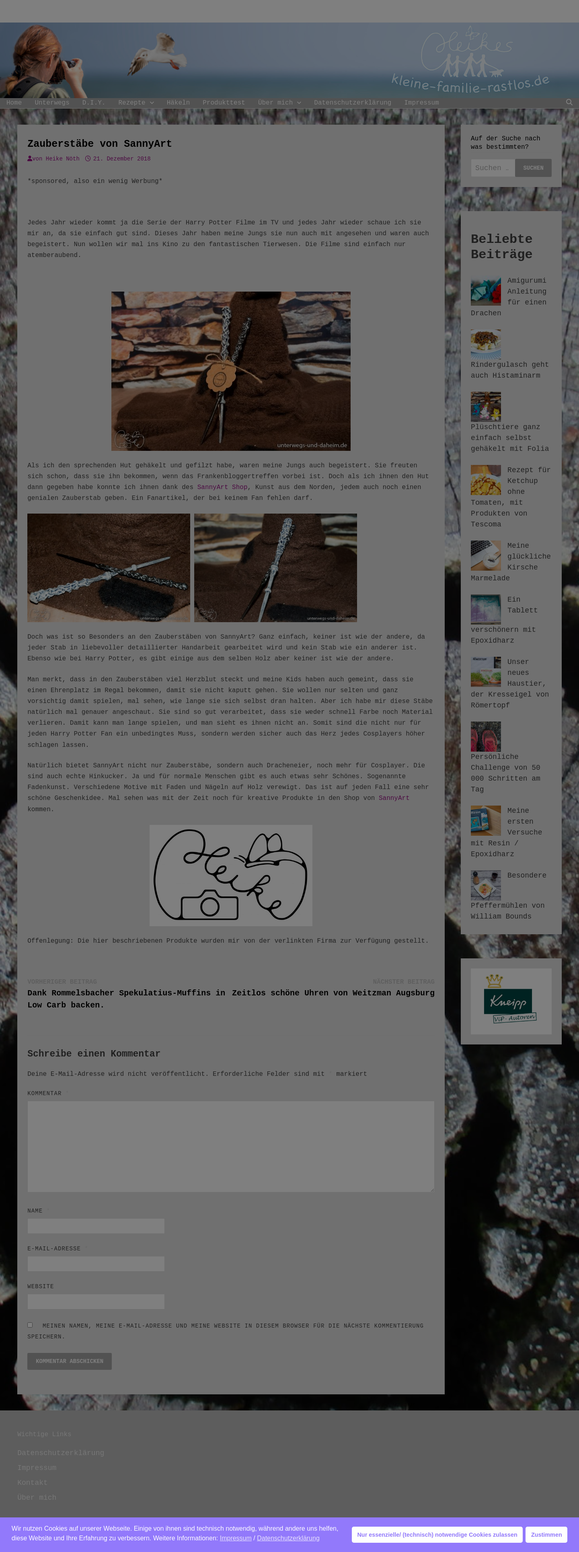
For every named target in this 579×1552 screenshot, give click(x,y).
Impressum (236, 1538)
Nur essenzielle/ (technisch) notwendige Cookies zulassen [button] (437, 1534)
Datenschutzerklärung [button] (288, 1538)
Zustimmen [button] (546, 1534)
